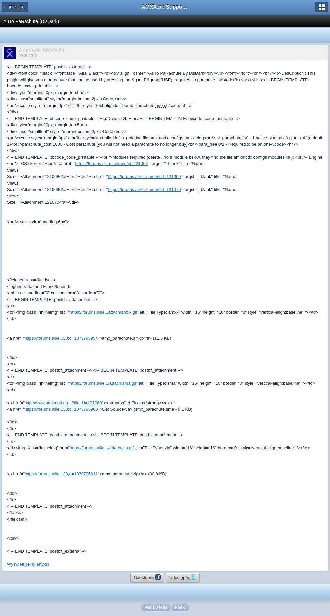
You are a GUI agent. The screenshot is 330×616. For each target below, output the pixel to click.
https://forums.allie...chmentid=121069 (144, 176)
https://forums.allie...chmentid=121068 (111, 163)
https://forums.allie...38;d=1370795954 (61, 338)
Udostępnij (147, 577)
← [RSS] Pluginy (15, 7)
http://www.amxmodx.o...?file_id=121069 (63, 402)
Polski (180, 607)
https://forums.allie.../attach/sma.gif (103, 383)
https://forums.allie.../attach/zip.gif (102, 447)
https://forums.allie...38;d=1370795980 (61, 409)
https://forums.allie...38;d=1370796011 (61, 473)
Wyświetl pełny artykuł (28, 564)
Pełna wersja (155, 607)
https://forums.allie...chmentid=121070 (144, 189)
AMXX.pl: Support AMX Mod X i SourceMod (165, 7)
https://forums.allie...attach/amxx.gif (103, 312)
